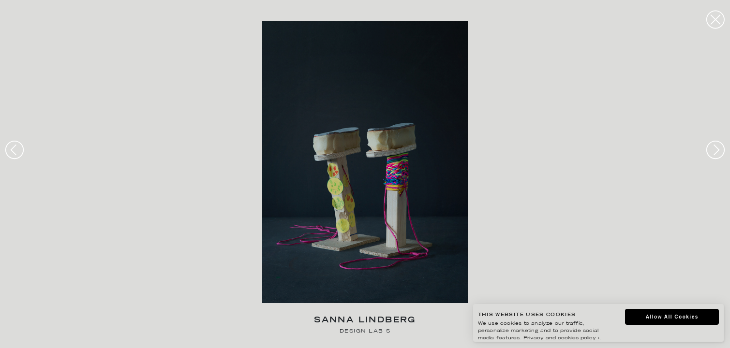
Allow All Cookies (672, 316)
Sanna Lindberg (365, 321)
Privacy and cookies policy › (561, 338)
